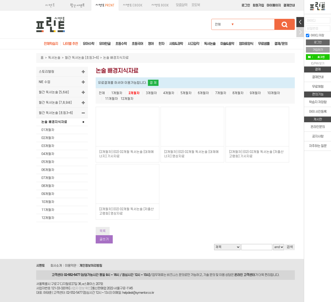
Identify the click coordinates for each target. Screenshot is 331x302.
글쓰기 (104, 239)
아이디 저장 (315, 35)
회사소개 (56, 265)
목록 (103, 231)
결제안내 (289, 5)
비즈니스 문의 (175, 275)
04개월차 (47, 154)
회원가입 (258, 5)
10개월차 (47, 202)
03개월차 (47, 146)
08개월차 (47, 186)
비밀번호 (312, 28)
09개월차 (47, 194)
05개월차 (47, 162)
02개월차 (47, 138)
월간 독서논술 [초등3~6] (82, 58)
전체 (102, 93)
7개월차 (220, 93)
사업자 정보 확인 (80, 288)
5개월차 (186, 93)
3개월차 (151, 93)
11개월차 (47, 210)
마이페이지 (274, 5)
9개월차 (255, 93)
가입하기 (318, 50)
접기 (300, 32)
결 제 (153, 83)
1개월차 (116, 93)
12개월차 (47, 218)
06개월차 (47, 170)
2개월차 (134, 93)
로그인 (246, 5)
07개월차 (47, 178)
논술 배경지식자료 (54, 122)
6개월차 (203, 93)
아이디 (311, 20)
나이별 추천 (70, 44)
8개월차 (238, 93)
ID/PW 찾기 (317, 63)
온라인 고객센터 (244, 275)
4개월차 (168, 93)
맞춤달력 (181, 5)
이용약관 (70, 265)
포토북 (195, 5)
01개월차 (47, 130)
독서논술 (54, 58)
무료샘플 (263, 44)
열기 (300, 22)
